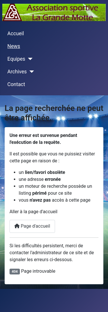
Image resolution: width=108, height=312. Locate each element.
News (13, 46)
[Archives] (30, 71)
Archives (17, 72)
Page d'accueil (32, 226)
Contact (16, 84)
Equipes (16, 59)
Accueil (15, 33)
